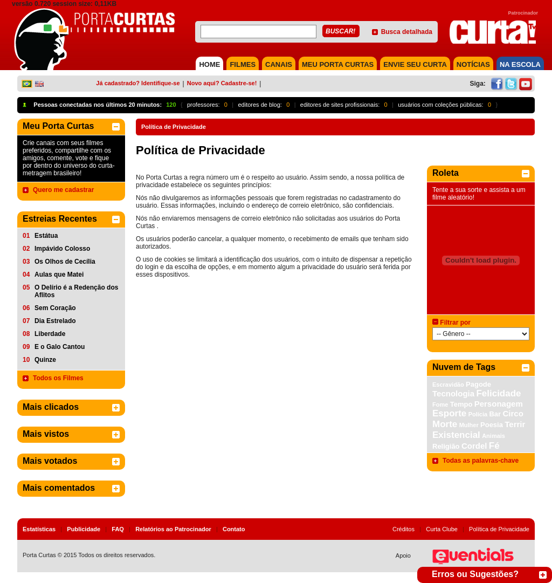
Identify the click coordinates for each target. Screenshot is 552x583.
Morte (444, 424)
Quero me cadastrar (63, 190)
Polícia (477, 414)
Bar (495, 414)
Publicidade (83, 529)
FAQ (118, 529)
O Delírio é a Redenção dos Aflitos (76, 291)
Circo (512, 413)
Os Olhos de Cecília (64, 261)
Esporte (449, 413)
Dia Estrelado (55, 321)
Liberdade (49, 334)
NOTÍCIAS (473, 64)
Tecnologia (453, 393)
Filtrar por (455, 322)
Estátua (46, 235)
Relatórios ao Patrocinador (173, 529)
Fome (440, 404)
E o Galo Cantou (59, 347)
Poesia (491, 425)
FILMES (243, 64)
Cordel (474, 445)
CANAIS (278, 64)
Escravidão (448, 384)
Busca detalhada (406, 32)
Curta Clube (442, 529)
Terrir (515, 424)
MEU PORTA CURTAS (338, 64)
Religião (446, 446)
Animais (493, 436)
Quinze (45, 359)
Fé (494, 446)
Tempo (461, 404)
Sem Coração (55, 308)
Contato (234, 529)
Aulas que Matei (59, 274)
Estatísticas (39, 529)
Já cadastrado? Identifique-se (138, 83)
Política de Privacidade (499, 529)
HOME (209, 64)
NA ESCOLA (520, 64)
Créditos (403, 529)
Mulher (469, 425)
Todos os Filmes (58, 378)
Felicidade (498, 393)
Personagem (498, 403)
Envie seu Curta (415, 64)
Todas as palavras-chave (481, 460)
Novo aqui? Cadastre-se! (222, 83)
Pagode (478, 384)
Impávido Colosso (62, 248)
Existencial (456, 435)
